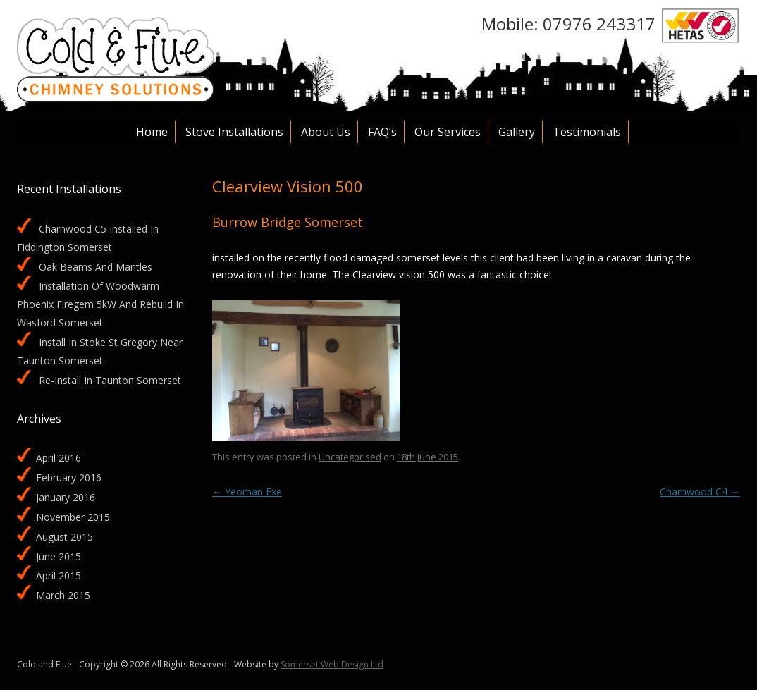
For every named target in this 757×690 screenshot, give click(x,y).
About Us (325, 132)
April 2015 (58, 575)
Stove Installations (234, 132)
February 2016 (68, 477)
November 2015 (73, 517)
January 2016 (65, 497)
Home (152, 132)
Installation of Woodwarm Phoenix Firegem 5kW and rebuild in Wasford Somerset (100, 304)
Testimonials (587, 132)
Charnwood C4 (700, 491)
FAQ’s (382, 132)
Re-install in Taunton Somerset (110, 380)
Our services (447, 132)
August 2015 (64, 536)
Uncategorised (350, 456)
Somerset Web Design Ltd (332, 664)
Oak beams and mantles (95, 266)
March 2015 (63, 595)
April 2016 (58, 457)
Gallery (516, 132)
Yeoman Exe (247, 491)
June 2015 (58, 556)
